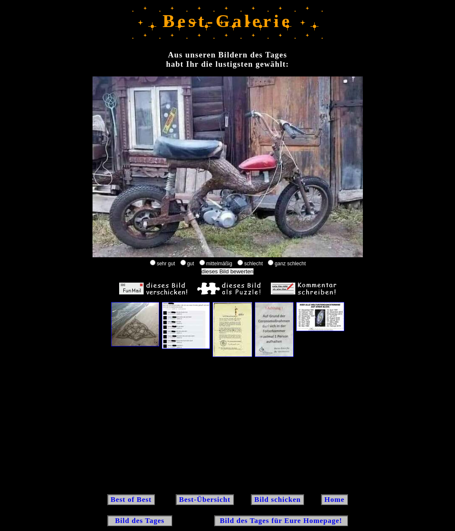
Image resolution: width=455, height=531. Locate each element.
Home (334, 500)
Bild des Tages (140, 521)
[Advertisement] (227, 425)
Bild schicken (277, 500)
